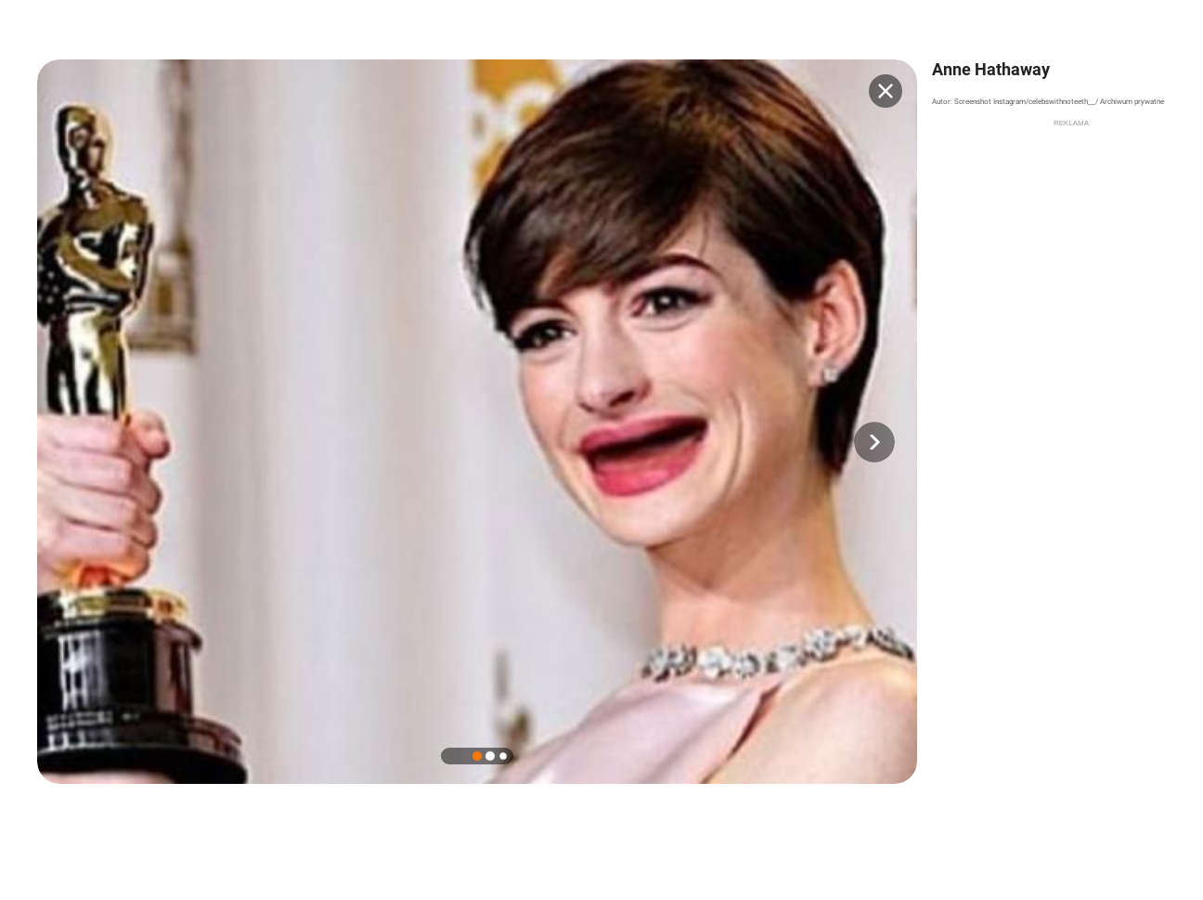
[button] (874, 442)
